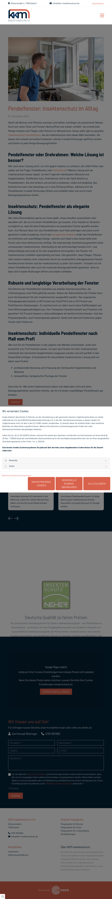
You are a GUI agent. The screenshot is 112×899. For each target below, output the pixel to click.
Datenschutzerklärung (11, 475)
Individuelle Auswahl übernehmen (69, 483)
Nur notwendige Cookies (41, 483)
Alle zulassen (96, 483)
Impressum (26, 475)
